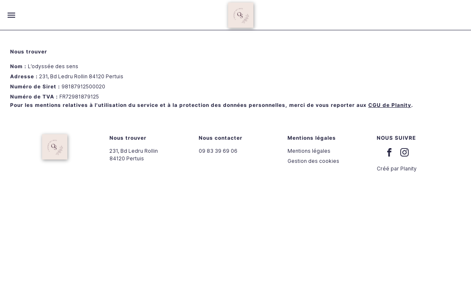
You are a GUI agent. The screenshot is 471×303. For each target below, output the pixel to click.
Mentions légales (308, 151)
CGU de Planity (389, 105)
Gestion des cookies (313, 161)
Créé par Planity (397, 168)
